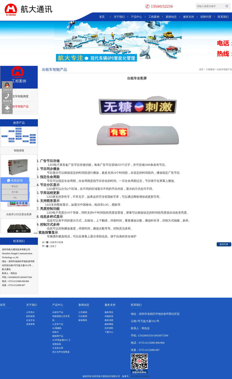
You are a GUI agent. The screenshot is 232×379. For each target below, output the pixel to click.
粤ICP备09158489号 (140, 376)
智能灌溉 (19, 151)
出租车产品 (57, 312)
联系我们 (223, 16)
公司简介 (30, 312)
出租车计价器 (56, 242)
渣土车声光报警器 (61, 352)
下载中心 (109, 332)
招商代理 (205, 16)
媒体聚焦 (82, 320)
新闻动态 (171, 16)
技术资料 (109, 328)
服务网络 (109, 324)
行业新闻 (82, 316)
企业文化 (30, 320)
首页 (102, 16)
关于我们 (119, 16)
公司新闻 (82, 312)
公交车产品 (57, 324)
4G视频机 (57, 328)
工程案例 (153, 16)
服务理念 (109, 312)
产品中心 (136, 16)
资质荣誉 (30, 324)
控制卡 (55, 332)
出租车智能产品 (19, 106)
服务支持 (188, 16)
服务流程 (109, 320)
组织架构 (30, 316)
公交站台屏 (57, 348)
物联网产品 (57, 336)
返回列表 (224, 244)
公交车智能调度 (19, 96)
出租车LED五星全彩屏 (18, 215)
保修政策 (109, 316)
